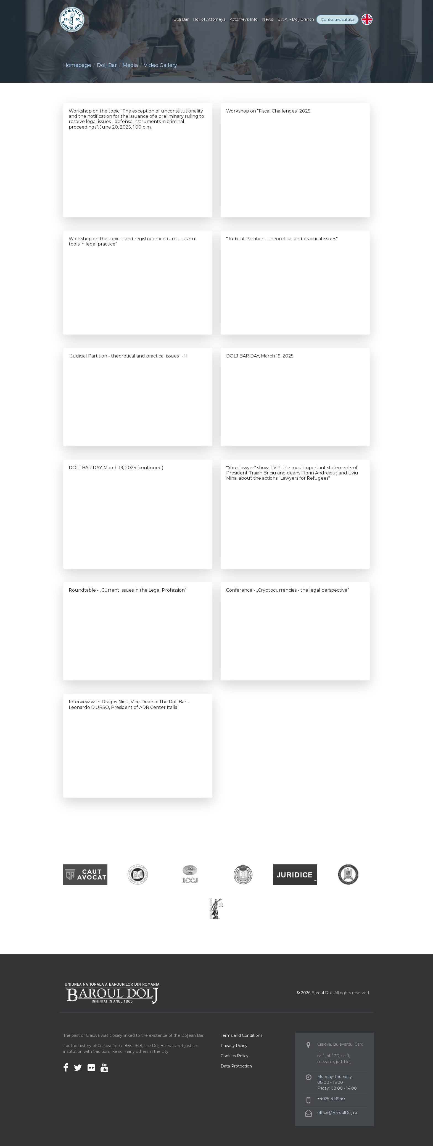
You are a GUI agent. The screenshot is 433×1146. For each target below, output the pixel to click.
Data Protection (236, 1066)
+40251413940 (331, 1098)
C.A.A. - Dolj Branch (296, 19)
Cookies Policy (235, 1055)
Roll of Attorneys (209, 19)
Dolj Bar (181, 19)
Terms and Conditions (241, 1035)
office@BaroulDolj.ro (337, 1112)
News (267, 19)
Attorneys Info (244, 19)
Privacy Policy (234, 1045)
